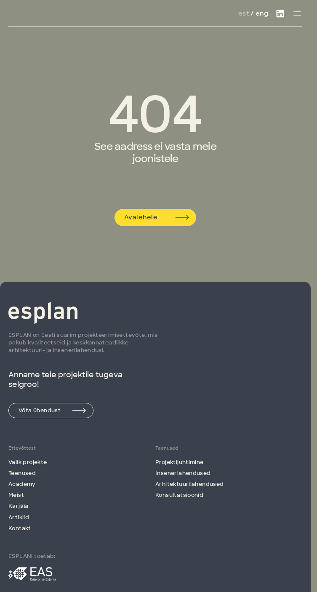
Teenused (22, 473)
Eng (262, 13)
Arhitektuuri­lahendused (189, 484)
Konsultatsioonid (179, 495)
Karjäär (19, 505)
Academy (22, 484)
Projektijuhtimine (179, 462)
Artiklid (18, 517)
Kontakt (19, 528)
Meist (16, 495)
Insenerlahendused (183, 473)
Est (243, 13)
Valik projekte (27, 462)
